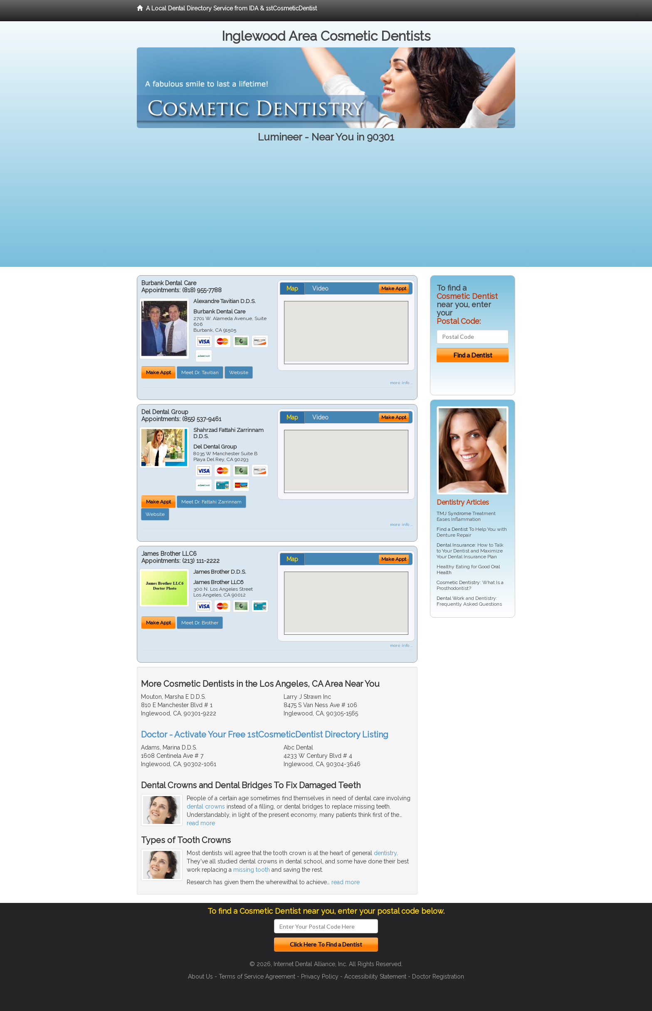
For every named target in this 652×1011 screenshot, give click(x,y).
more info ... (401, 382)
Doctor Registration (438, 976)
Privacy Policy (319, 976)
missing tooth (251, 869)
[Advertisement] (326, 208)
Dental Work (450, 598)
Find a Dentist (452, 529)
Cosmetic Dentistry (458, 582)
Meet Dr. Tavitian (200, 372)
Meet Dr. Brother (199, 623)
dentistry (385, 853)
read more (201, 823)
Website (238, 372)
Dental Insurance (456, 545)
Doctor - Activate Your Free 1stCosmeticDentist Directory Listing (264, 735)
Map (292, 288)
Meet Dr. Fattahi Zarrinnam (211, 502)
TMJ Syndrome (454, 513)
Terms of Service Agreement (257, 976)
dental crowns (206, 806)
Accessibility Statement (375, 976)
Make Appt (158, 372)
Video (320, 288)
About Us (200, 976)
